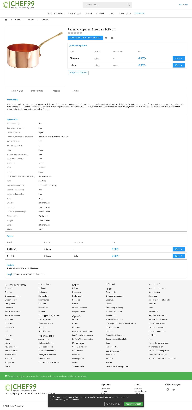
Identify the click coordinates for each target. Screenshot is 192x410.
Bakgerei (75, 288)
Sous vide (42, 304)
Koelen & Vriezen (11, 351)
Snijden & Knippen (79, 307)
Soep (108, 343)
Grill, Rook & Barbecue (158, 315)
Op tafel (100, 13)
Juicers (7, 343)
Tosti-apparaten (44, 319)
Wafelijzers (42, 327)
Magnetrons (10, 362)
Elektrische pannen (12, 315)
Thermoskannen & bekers (48, 362)
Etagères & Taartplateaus (82, 331)
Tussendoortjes (112, 347)
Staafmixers (43, 307)
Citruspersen (10, 304)
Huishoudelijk (74, 13)
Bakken (109, 362)
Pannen (75, 304)
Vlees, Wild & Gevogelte (158, 354)
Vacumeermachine (45, 323)
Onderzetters (77, 351)
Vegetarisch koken (156, 347)
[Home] (6, 19)
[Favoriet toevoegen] (106, 38)
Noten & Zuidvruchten (114, 319)
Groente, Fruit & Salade (158, 319)
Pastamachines (44, 284)
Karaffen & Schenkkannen (82, 335)
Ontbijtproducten (112, 327)
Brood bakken (154, 292)
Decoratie (110, 300)
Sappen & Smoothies (157, 331)
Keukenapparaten (56, 13)
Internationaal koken (157, 323)
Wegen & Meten (78, 311)
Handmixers (9, 335)
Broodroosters (11, 300)
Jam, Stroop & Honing (114, 307)
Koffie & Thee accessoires (82, 339)
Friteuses (8, 323)
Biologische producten (115, 296)
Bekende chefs (154, 284)
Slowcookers (43, 296)
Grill (6, 331)
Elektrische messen (12, 311)
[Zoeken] (104, 5)
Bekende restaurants (157, 288)
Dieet (151, 307)
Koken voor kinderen (157, 327)
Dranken (109, 304)
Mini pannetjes (78, 343)
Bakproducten (111, 292)
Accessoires (9, 288)
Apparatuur (110, 354)
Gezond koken (154, 311)
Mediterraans (111, 315)
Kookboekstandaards (46, 351)
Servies (75, 362)
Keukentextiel (77, 296)
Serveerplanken (78, 358)
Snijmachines (43, 300)
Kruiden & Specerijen (114, 311)
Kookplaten (9, 358)
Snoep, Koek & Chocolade (116, 339)
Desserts (152, 304)
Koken (89, 13)
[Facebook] (168, 389)
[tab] (17, 91)
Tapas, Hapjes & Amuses (159, 343)
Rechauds (42, 288)
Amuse (75, 319)
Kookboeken (125, 13)
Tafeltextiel (110, 284)
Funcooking (9, 327)
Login (10, 274)
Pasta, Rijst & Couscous (115, 335)
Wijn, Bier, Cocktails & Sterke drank (162, 358)
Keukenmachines (11, 347)
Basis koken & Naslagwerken (117, 366)
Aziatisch (109, 358)
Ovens (7, 366)
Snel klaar (152, 335)
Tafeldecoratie (78, 366)
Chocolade (153, 296)
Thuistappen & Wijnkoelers (49, 315)
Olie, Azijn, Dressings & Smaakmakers (121, 323)
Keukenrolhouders (45, 347)
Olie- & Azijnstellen (79, 347)
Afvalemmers (43, 339)
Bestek (75, 323)
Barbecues (76, 292)
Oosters (109, 331)
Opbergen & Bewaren (47, 354)
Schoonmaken (44, 358)
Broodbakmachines (12, 296)
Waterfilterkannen (45, 331)
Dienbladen (76, 327)
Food (111, 13)
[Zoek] (129, 5)
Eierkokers (9, 307)
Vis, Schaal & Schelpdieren (159, 351)
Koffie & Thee (10, 354)
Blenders (8, 292)
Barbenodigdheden (46, 343)
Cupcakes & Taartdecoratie (159, 300)
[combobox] (107, 5)
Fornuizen (9, 319)
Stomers (41, 311)
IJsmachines (9, 339)
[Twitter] (174, 389)
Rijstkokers (42, 292)
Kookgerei (76, 300)
